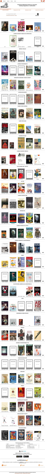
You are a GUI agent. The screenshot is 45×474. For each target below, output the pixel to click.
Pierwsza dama (18, 446)
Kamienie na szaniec (8, 446)
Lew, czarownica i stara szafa (20, 447)
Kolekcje (16, 15)
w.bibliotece (22, 462)
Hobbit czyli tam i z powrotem (31, 446)
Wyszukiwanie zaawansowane (10, 15)
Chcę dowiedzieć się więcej (18, 473)
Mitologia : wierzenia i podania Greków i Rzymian (11, 447)
